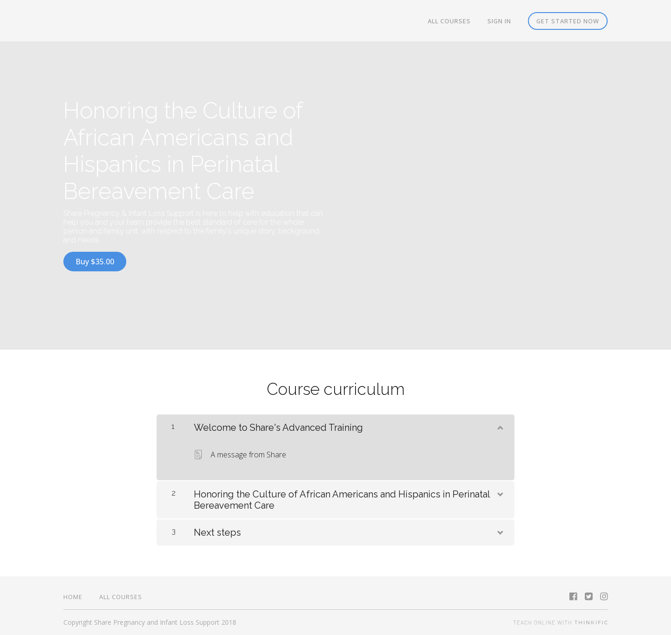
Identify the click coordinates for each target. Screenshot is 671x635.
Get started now (567, 21)
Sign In (499, 21)
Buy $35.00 (94, 261)
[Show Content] (499, 425)
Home (72, 597)
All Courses (449, 21)
